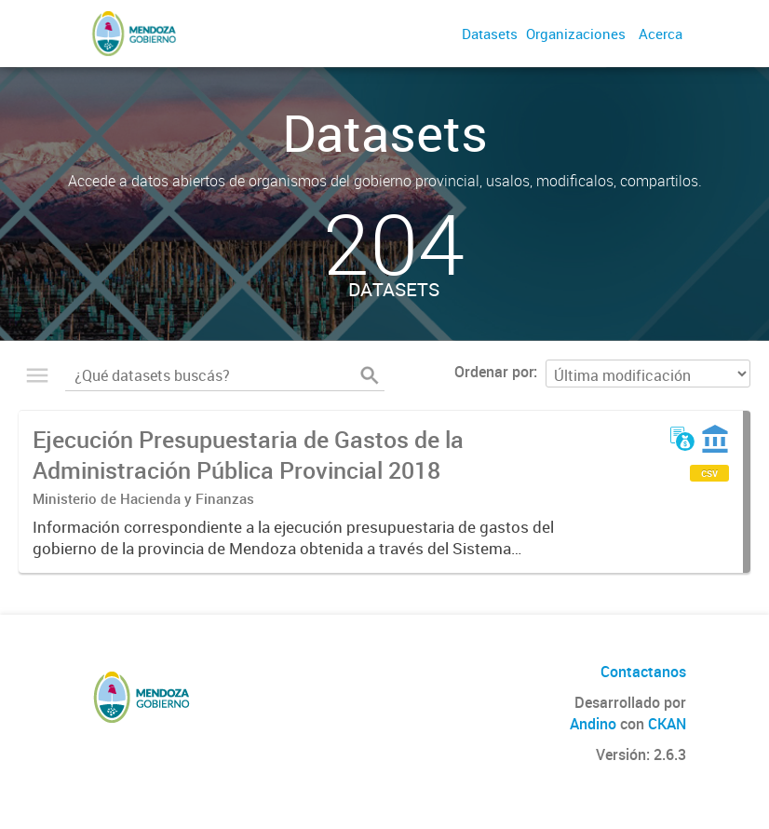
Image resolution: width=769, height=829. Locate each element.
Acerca (660, 33)
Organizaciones (576, 33)
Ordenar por (493, 371)
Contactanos (643, 671)
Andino (593, 723)
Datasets (490, 33)
